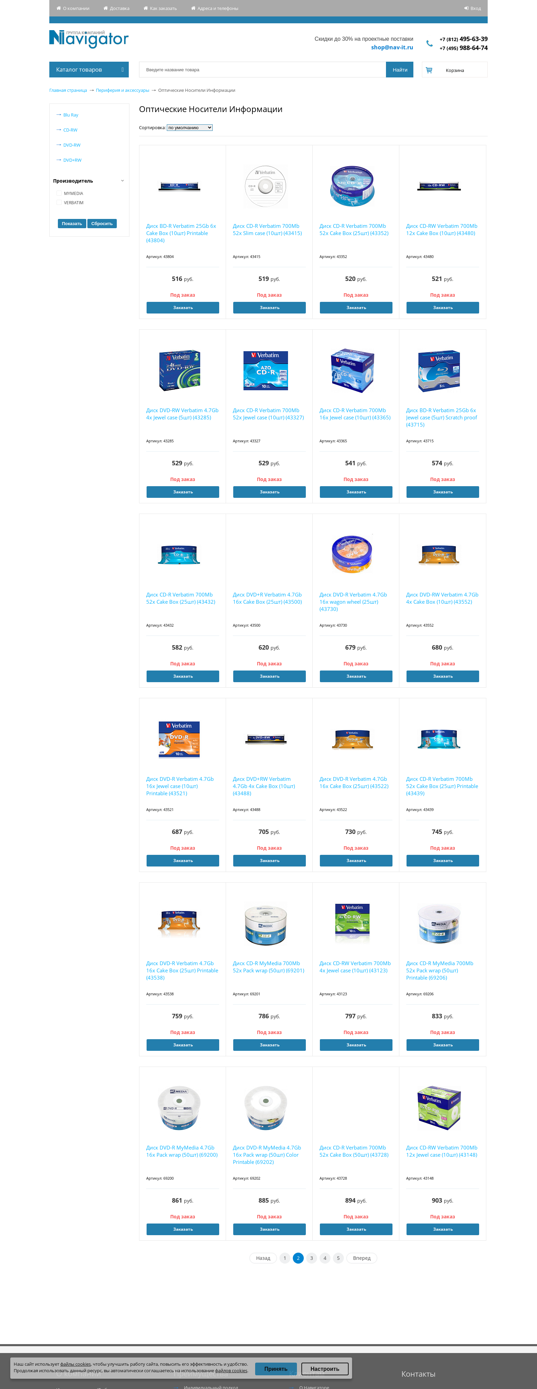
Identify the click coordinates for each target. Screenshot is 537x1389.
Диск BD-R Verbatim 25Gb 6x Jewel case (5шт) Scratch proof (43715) (441, 417)
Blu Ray (70, 115)
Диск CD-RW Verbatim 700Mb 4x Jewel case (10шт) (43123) (355, 967)
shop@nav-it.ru (392, 47)
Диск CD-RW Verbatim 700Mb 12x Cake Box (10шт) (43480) (441, 229)
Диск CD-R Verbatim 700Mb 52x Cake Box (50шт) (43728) (354, 1151)
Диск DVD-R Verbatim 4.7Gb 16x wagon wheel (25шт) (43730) (353, 601)
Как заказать (163, 8)
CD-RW (70, 130)
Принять (276, 1369)
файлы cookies (75, 1364)
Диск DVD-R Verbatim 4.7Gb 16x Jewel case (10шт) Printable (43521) (180, 786)
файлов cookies (231, 1370)
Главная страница (68, 90)
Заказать (183, 307)
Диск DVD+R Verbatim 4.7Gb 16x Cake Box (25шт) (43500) (267, 598)
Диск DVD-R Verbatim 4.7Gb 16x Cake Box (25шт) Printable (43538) (182, 970)
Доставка (119, 8)
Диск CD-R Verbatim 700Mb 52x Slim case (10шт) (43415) (267, 229)
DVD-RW (71, 145)
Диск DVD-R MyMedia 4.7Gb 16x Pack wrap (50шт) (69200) (181, 1151)
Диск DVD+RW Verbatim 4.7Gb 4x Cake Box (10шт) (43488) (264, 786)
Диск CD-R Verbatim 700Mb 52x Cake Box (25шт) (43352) (354, 229)
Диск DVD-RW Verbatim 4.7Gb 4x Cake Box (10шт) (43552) (442, 598)
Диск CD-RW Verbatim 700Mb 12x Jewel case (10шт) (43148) (441, 1151)
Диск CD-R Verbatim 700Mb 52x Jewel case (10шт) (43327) (268, 414)
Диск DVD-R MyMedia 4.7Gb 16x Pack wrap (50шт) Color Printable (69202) (267, 1154)
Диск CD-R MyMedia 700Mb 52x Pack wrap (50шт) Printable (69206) (439, 970)
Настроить (325, 1369)
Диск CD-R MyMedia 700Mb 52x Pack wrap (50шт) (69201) (268, 967)
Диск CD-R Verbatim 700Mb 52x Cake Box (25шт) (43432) (180, 598)
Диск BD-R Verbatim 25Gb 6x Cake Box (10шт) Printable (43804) (181, 233)
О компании (76, 8)
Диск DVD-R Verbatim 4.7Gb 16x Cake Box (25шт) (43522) (354, 782)
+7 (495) (464, 48)
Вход (476, 8)
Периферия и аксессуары (122, 90)
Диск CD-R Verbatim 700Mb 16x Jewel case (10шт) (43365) (355, 414)
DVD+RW (72, 160)
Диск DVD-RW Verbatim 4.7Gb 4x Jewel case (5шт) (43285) (182, 414)
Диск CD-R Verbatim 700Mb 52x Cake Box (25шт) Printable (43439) (442, 786)
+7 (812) (464, 39)
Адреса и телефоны (218, 8)
